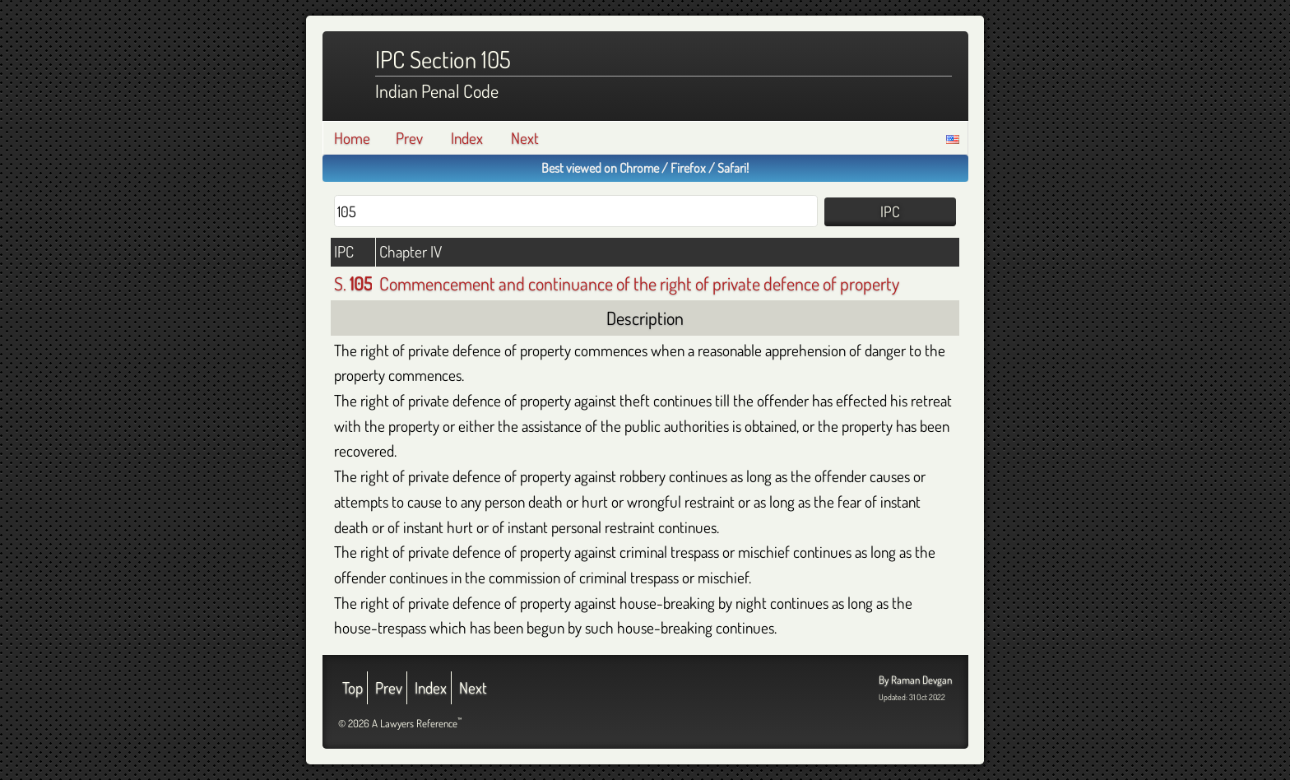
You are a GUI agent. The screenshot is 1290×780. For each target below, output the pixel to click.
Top (352, 687)
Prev (409, 138)
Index (467, 138)
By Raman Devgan (915, 679)
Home (352, 138)
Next (525, 138)
